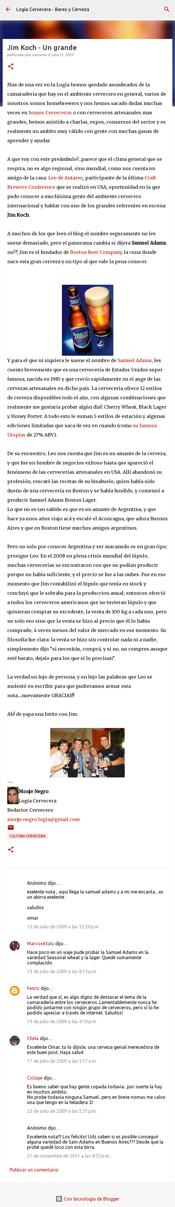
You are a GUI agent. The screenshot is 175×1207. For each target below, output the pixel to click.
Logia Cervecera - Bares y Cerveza (52, 9)
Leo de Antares (65, 178)
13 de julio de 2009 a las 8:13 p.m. (62, 971)
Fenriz (33, 988)
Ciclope (34, 1077)
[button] (10, 67)
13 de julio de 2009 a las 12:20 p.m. (63, 926)
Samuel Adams (134, 360)
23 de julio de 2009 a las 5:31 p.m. (62, 1111)
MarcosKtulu (40, 943)
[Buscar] (166, 9)
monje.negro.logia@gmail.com (43, 819)
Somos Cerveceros (50, 112)
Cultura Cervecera (27, 836)
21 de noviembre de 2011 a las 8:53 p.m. (68, 1155)
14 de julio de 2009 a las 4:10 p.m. (62, 1021)
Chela (33, 1038)
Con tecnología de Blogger (87, 1198)
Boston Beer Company (96, 252)
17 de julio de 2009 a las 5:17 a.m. (62, 1061)
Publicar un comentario (34, 1169)
